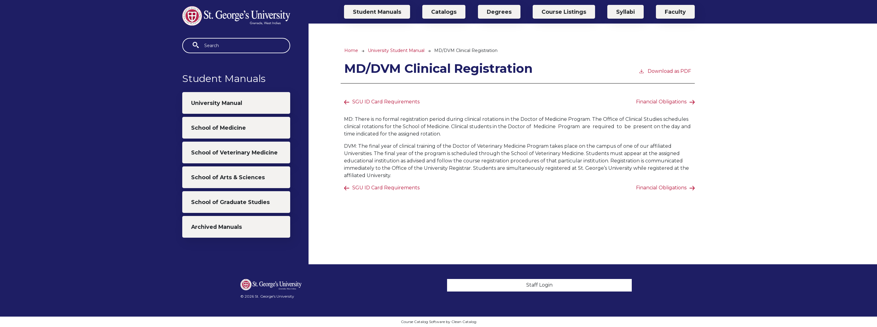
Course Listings (564, 12)
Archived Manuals (216, 227)
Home (351, 50)
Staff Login (539, 285)
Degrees (499, 12)
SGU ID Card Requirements (386, 102)
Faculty (675, 12)
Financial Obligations (661, 102)
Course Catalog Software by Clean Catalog (438, 321)
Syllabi (625, 12)
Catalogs (444, 12)
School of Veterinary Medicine (234, 152)
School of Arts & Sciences (228, 177)
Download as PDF (664, 71)
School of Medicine (218, 127)
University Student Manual (396, 50)
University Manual (216, 103)
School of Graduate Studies (230, 202)
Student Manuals (377, 12)
